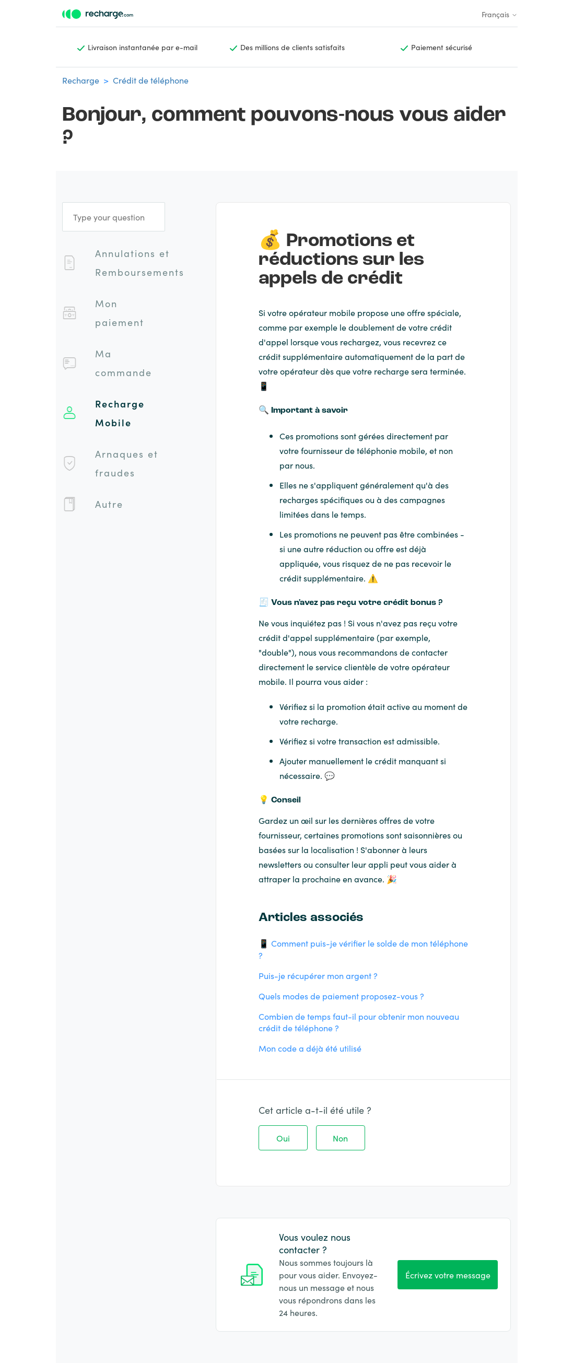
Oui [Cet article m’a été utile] (283, 1138)
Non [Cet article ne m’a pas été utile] (340, 1138)
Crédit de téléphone (151, 80)
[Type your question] (113, 216)
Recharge (80, 80)
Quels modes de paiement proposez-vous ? (341, 995)
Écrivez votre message (447, 1274)
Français (500, 14)
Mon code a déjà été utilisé (310, 1048)
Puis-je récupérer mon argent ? (318, 975)
